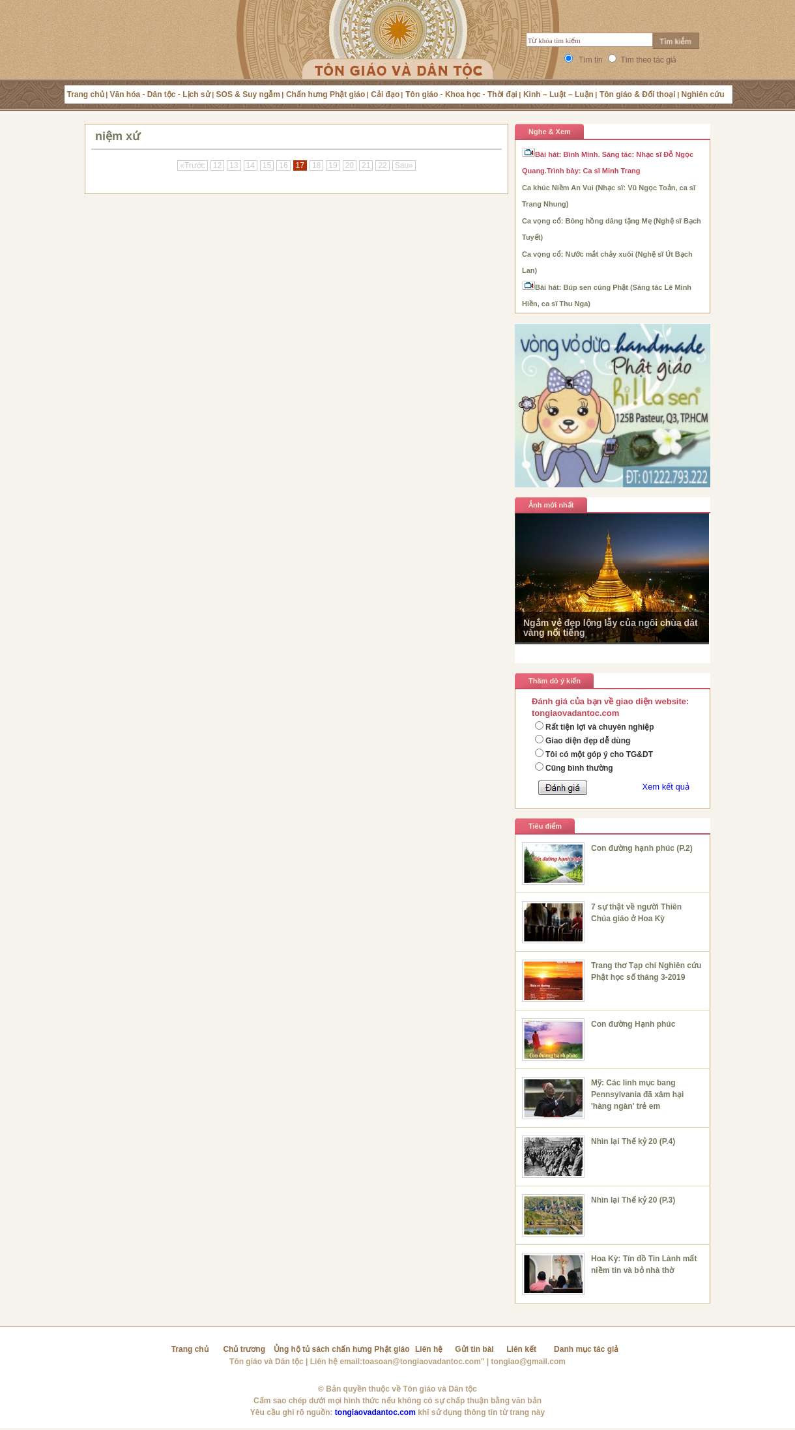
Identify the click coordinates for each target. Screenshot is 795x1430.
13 (233, 165)
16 (283, 165)
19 (332, 165)
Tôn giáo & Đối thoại (638, 94)
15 (267, 165)
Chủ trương (244, 1349)
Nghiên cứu (703, 94)
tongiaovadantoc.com (375, 1412)
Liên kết (521, 1349)
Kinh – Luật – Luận (558, 94)
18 (316, 165)
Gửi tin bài (474, 1349)
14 (250, 165)
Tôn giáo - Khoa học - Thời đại (461, 94)
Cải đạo (385, 94)
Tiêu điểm (545, 826)
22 (382, 165)
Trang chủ (85, 94)
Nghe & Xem (549, 132)
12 (217, 165)
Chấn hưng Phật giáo (325, 94)
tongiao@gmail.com (528, 1361)
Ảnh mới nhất (551, 505)
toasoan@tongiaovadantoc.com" (423, 1361)
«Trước (192, 165)
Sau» (404, 165)
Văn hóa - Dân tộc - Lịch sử (160, 94)
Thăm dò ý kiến (554, 681)
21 (366, 165)
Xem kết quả (665, 787)
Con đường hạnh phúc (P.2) (642, 848)
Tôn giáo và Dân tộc (266, 1361)
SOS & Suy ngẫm (248, 94)
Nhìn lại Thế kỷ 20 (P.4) (633, 1141)
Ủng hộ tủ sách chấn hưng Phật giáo (342, 1349)
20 (349, 165)
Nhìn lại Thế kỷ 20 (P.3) (633, 1200)
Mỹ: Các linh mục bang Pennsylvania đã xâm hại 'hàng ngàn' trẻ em (637, 1094)
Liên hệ (428, 1349)
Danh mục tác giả (586, 1349)
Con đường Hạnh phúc (633, 1024)
